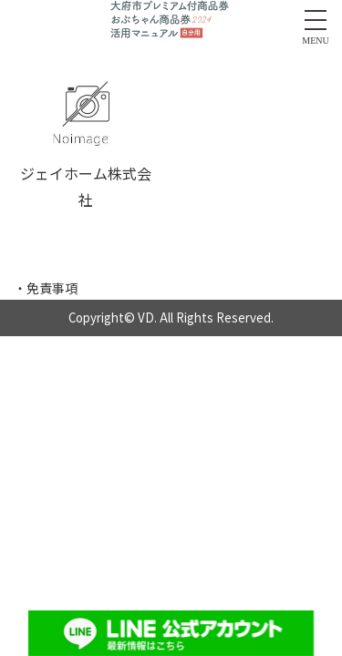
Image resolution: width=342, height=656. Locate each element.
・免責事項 (46, 288)
